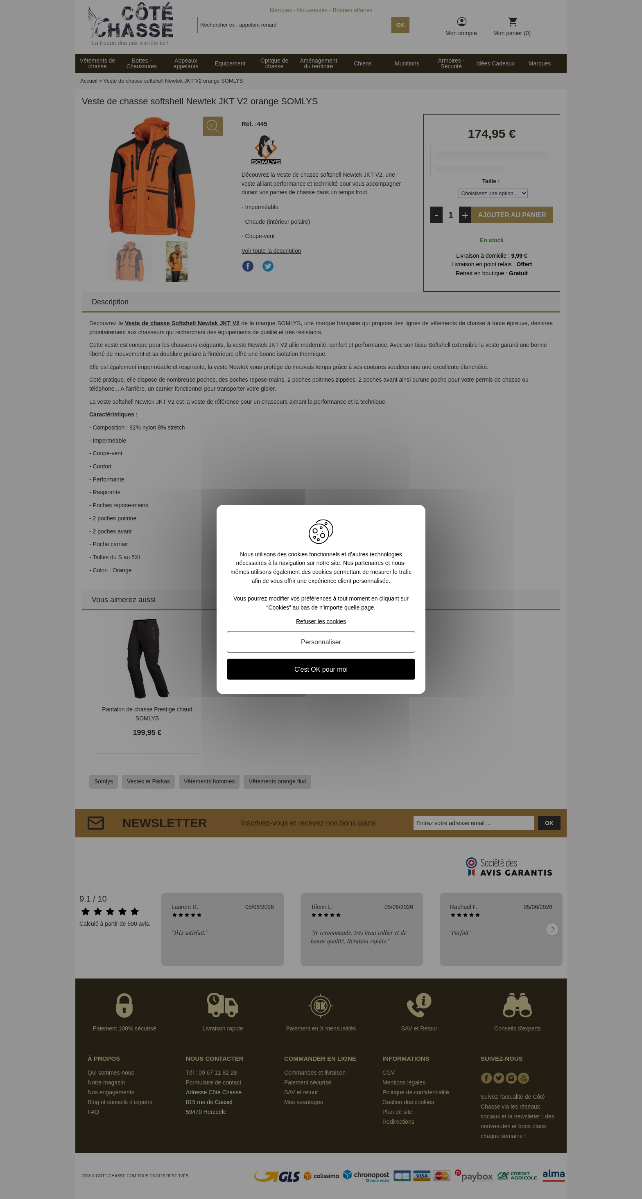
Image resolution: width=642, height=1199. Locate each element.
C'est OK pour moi (321, 669)
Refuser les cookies (321, 621)
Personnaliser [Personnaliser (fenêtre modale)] (321, 642)
